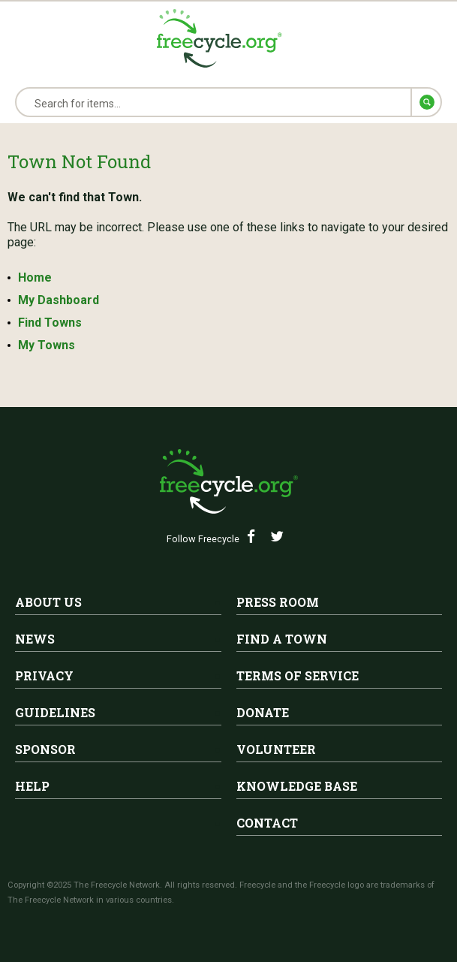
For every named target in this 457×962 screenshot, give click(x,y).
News (35, 639)
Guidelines (55, 712)
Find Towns (50, 322)
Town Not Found (79, 161)
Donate (262, 712)
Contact (267, 823)
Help (32, 786)
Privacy (44, 675)
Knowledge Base (296, 786)
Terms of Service (297, 675)
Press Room (277, 602)
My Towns (46, 345)
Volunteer (276, 749)
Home (35, 277)
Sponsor (45, 749)
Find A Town (281, 639)
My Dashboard (58, 300)
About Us (48, 602)
